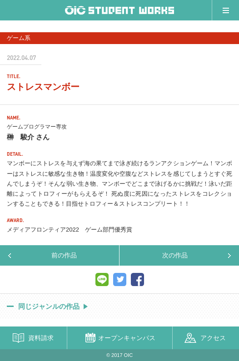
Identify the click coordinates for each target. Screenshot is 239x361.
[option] (119, 27)
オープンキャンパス (126, 337)
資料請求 (41, 337)
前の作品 (64, 255)
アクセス (213, 337)
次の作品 (175, 255)
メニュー (225, 10)
